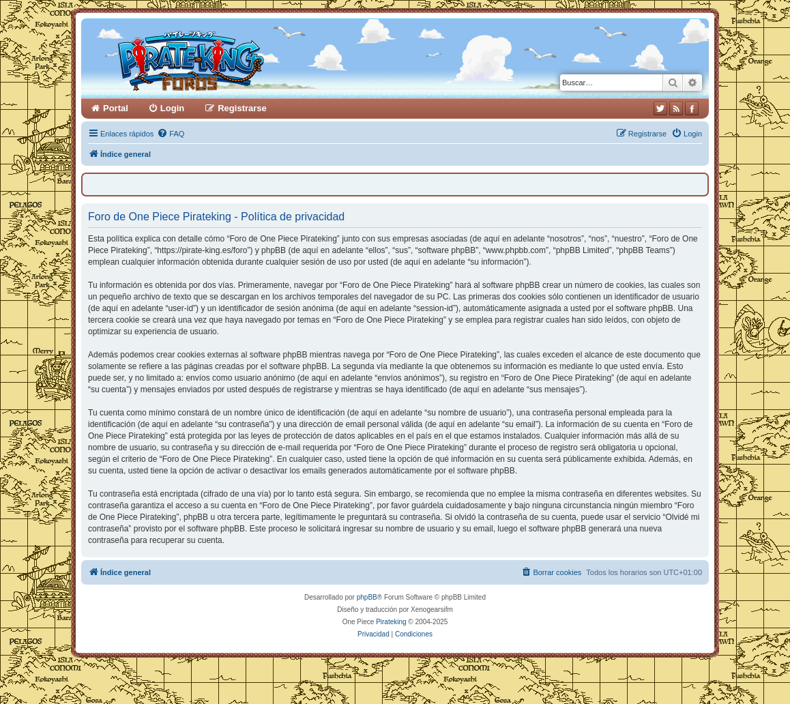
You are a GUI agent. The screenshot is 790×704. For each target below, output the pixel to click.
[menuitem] (170, 134)
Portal (115, 108)
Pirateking (391, 622)
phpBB (367, 597)
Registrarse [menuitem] (242, 108)
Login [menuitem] (172, 108)
